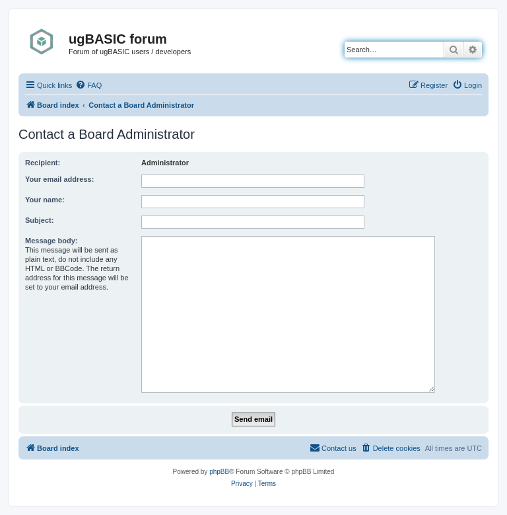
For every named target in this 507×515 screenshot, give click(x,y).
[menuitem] (88, 85)
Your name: (45, 200)
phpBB (219, 471)
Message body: (51, 241)
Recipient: (42, 163)
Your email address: (59, 179)
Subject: (39, 220)
